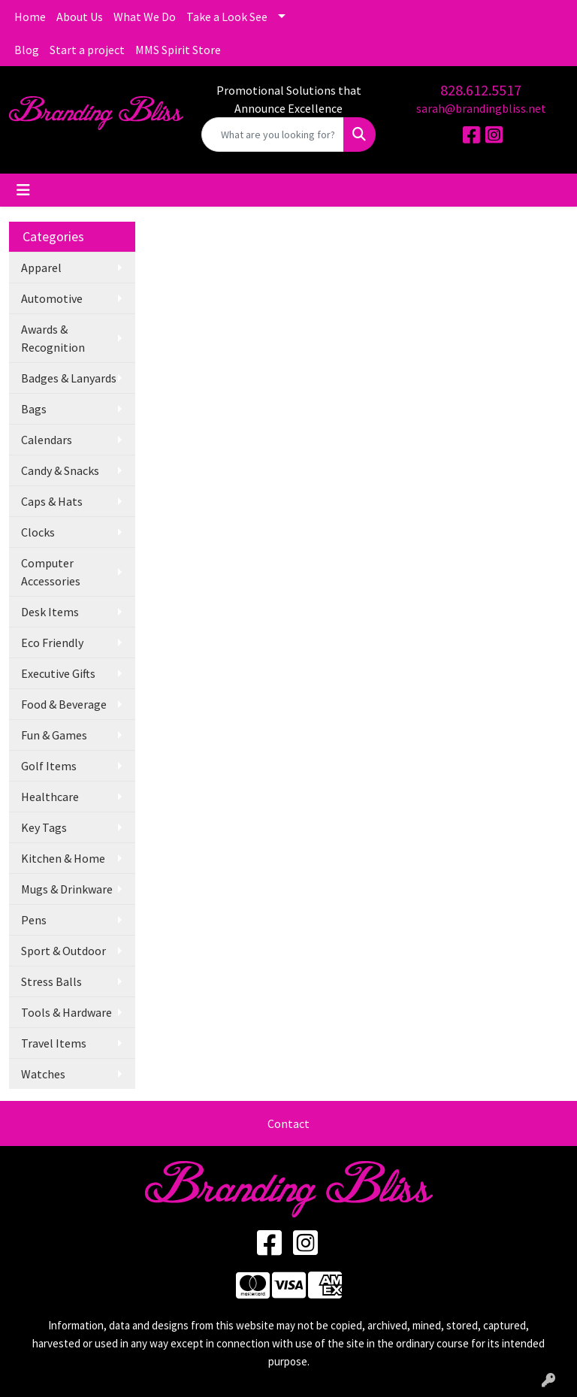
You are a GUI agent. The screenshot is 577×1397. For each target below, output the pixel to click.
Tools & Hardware (66, 1012)
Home (30, 16)
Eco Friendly (52, 642)
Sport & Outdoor (63, 950)
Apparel (41, 267)
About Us (79, 16)
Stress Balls (51, 981)
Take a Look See (226, 16)
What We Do (144, 16)
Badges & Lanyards (68, 378)
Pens (34, 919)
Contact (288, 1123)
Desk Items (50, 611)
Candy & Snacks (60, 470)
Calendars (46, 439)
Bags (34, 408)
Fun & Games (54, 734)
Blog (26, 49)
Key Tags (44, 827)
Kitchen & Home (63, 858)
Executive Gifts (58, 673)
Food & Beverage (64, 704)
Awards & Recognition (53, 338)
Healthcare (50, 796)
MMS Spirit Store (178, 49)
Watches (43, 1073)
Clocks (38, 532)
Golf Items (49, 765)
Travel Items (53, 1043)
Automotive (52, 298)
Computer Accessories (50, 571)
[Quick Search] (272, 134)
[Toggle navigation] (23, 190)
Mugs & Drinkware (67, 889)
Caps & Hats (52, 501)
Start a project (87, 49)
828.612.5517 (480, 89)
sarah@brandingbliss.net (481, 108)
